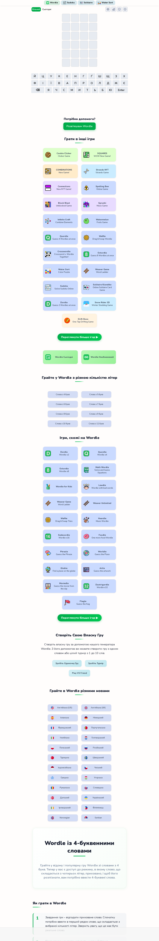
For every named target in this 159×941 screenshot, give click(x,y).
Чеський (67, 579)
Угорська (114, 579)
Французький (45, 554)
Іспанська (90, 538)
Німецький (114, 538)
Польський (44, 568)
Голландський (114, 554)
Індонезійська (45, 581)
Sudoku (69, 2)
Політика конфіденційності (81, 913)
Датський (90, 594)
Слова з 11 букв (114, 330)
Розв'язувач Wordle (79, 126)
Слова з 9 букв (68, 330)
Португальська (68, 554)
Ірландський (44, 608)
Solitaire (86, 2)
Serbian (114, 606)
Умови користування (51, 913)
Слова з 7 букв (114, 317)
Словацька (67, 594)
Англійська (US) (44, 539)
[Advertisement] (79, 102)
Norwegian (90, 608)
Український (114, 594)
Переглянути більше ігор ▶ (79, 257)
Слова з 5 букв (68, 317)
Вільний (36, 9)
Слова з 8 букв (45, 330)
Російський (67, 568)
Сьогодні (46, 9)
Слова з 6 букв (91, 317)
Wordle (52, 2)
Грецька (91, 579)
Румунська (44, 594)
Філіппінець (67, 608)
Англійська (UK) (67, 539)
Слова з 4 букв (45, 317)
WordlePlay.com (84, 907)
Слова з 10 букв (91, 330)
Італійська (90, 554)
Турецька (90, 568)
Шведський (114, 568)
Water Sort (105, 2)
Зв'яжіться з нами (110, 913)
